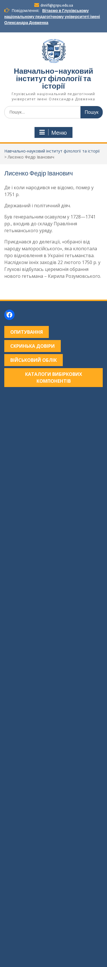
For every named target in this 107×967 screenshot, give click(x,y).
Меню (53, 132)
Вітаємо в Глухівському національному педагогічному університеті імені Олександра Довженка (52, 16)
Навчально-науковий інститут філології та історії (53, 78)
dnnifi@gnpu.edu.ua (57, 5)
